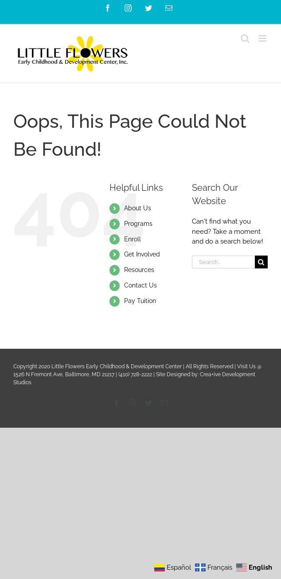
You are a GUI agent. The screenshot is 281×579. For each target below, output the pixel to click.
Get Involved (142, 254)
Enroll (132, 239)
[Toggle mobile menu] (263, 38)
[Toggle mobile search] (245, 38)
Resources (139, 269)
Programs (138, 223)
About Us (137, 208)
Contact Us (140, 285)
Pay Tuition (140, 300)
